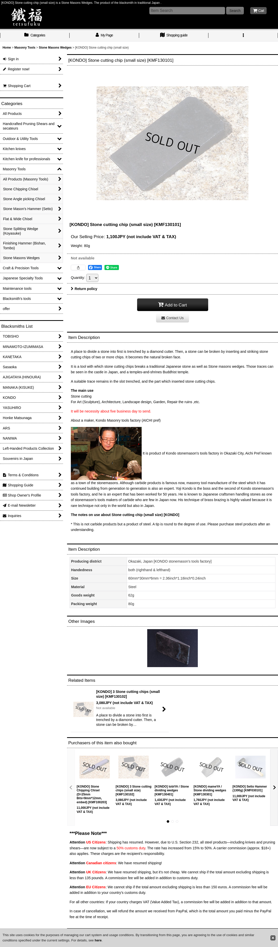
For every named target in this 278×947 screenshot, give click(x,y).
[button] (243, 35)
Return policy (84, 289)
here (98, 940)
